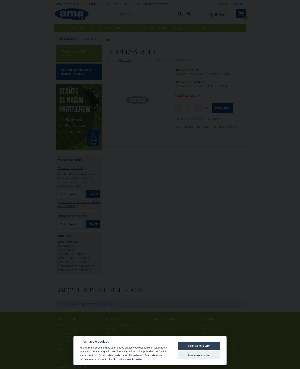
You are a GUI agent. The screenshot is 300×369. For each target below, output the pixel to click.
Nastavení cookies (199, 355)
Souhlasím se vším (199, 345)
